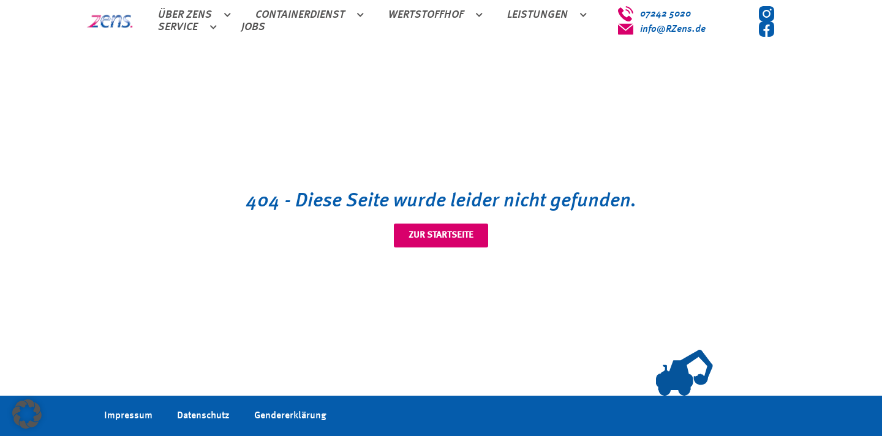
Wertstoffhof (435, 15)
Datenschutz (203, 416)
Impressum (128, 416)
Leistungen (547, 15)
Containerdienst (309, 15)
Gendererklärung (290, 416)
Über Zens (194, 15)
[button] (27, 414)
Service (187, 27)
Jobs (253, 27)
